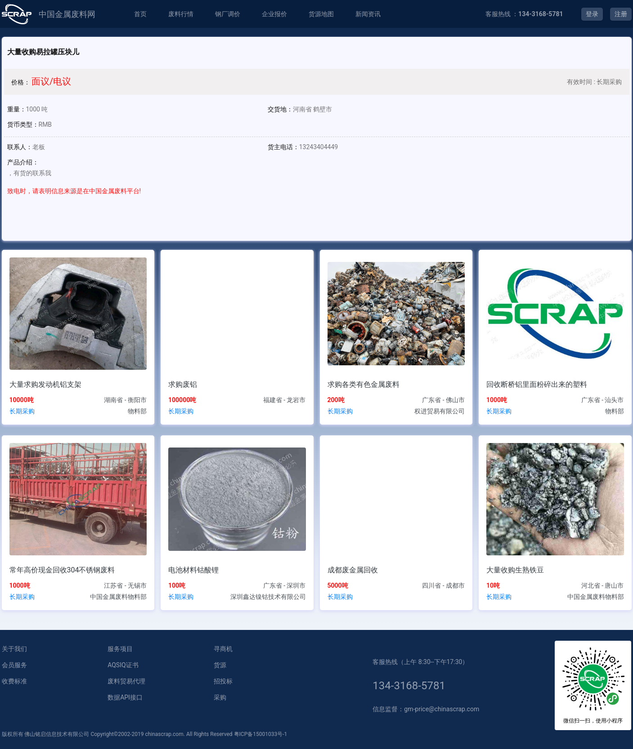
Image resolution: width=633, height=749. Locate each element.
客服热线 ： (524, 14)
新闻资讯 (368, 14)
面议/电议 (51, 81)
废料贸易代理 (126, 681)
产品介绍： (23, 162)
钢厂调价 (227, 14)
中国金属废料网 (67, 14)
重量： (16, 109)
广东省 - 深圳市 (284, 585)
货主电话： (283, 147)
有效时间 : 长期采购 (594, 81)
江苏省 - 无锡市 (125, 585)
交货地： (280, 109)
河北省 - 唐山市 (602, 585)
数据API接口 (125, 697)
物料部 (137, 411)
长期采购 (22, 411)
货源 (220, 665)
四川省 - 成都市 (443, 585)
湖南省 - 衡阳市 (125, 399)
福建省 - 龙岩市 (284, 399)
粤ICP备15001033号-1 (260, 734)
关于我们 (14, 648)
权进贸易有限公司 (439, 411)
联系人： (19, 147)
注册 (621, 14)
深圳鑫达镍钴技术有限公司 (268, 596)
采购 (220, 697)
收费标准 (14, 681)
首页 (140, 14)
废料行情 (180, 14)
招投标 (223, 681)
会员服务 (14, 665)
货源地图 (321, 14)
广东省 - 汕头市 (602, 399)
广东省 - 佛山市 (443, 399)
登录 (592, 14)
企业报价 (274, 14)
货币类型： (23, 124)
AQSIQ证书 (123, 665)
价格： (20, 82)
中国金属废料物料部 (118, 596)
